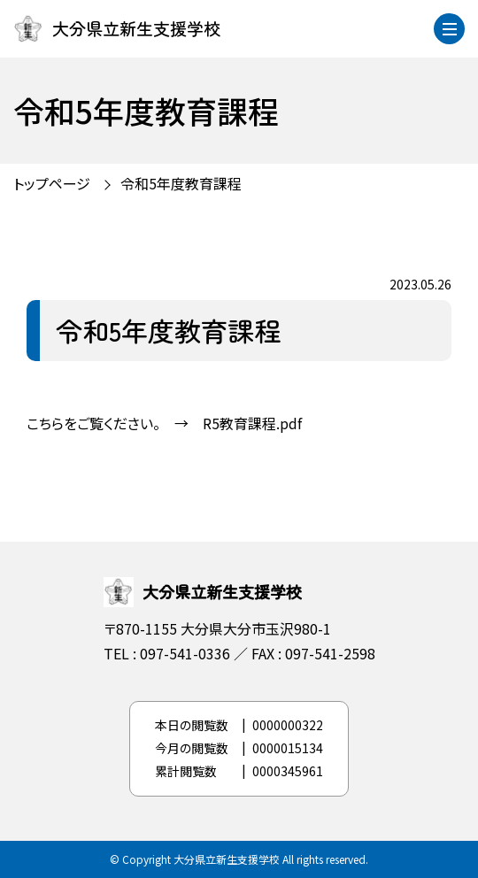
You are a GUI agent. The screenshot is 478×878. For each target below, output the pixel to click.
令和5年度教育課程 (181, 183)
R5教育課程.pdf (252, 423)
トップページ (51, 183)
